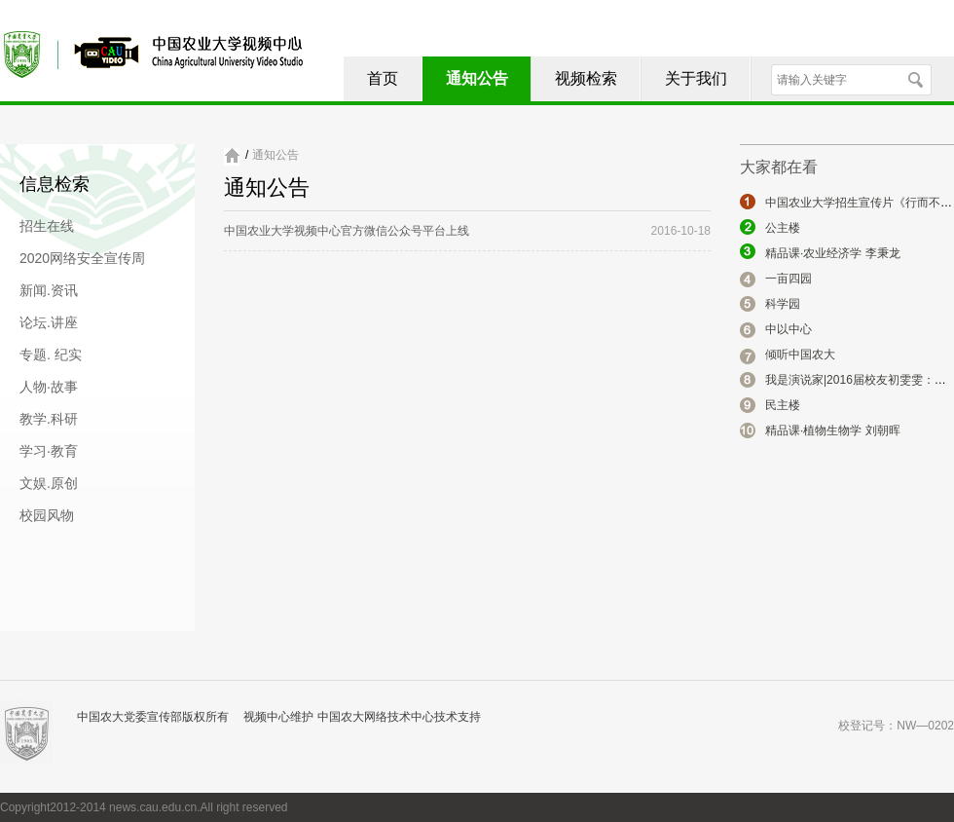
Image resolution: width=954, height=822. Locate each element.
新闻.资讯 (48, 290)
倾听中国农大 (800, 354)
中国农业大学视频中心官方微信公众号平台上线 (346, 231)
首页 (382, 78)
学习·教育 (48, 451)
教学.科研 (48, 419)
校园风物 (46, 515)
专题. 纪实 (50, 354)
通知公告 (477, 78)
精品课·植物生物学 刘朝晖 (832, 430)
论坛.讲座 (48, 322)
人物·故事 (48, 386)
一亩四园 (788, 278)
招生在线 (46, 226)
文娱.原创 (48, 483)
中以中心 (788, 329)
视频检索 (586, 78)
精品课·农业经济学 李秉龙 (832, 253)
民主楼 (782, 405)
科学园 (782, 304)
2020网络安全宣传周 (82, 258)
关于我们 (696, 78)
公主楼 (782, 228)
